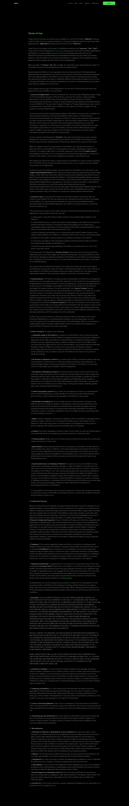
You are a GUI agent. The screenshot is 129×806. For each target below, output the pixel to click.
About (81, 3)
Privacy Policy (58, 51)
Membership (95, 3)
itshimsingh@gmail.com (46, 785)
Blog (76, 3)
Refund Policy (67, 578)
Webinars (87, 3)
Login (109, 3)
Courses (70, 3)
